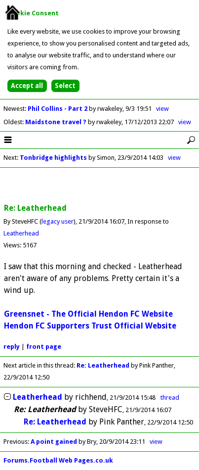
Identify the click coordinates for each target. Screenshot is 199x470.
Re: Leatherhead (103, 365)
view (162, 108)
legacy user (57, 221)
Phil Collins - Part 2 (58, 108)
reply (11, 346)
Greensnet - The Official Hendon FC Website (88, 314)
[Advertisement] (100, 186)
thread (169, 397)
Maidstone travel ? (56, 122)
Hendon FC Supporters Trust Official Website (90, 325)
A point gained (54, 441)
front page (43, 346)
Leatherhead (21, 233)
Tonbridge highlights (53, 157)
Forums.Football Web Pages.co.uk (58, 460)
